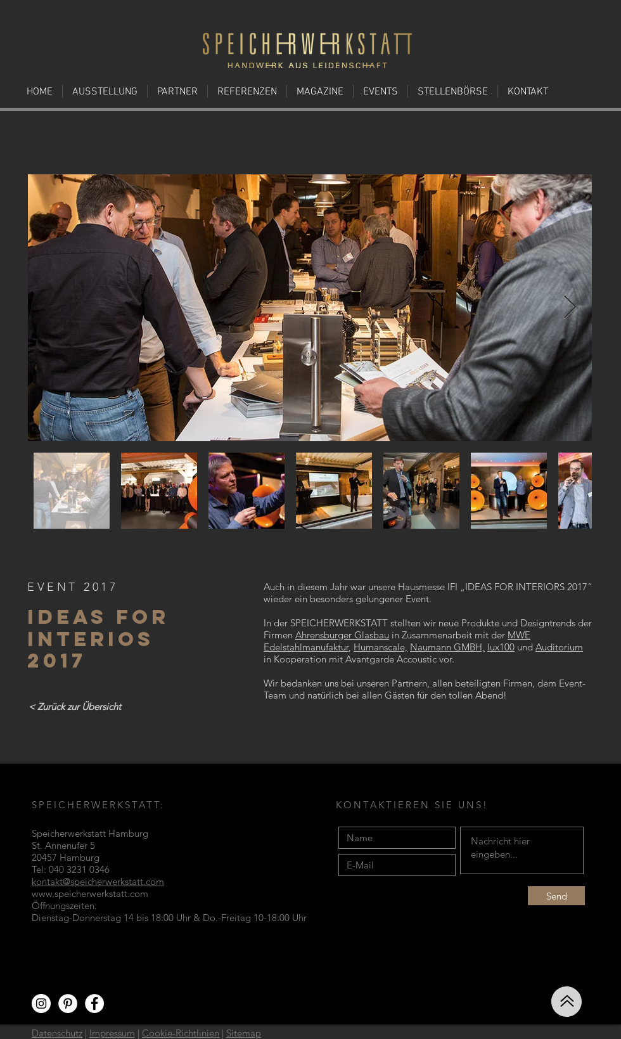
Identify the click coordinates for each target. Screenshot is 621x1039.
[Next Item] (570, 307)
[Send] (556, 895)
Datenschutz (57, 1033)
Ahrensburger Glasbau (342, 635)
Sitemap (243, 1033)
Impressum (112, 1033)
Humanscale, (380, 647)
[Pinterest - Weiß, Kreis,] (67, 1003)
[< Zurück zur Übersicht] (74, 706)
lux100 (501, 647)
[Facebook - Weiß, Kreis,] (94, 1003)
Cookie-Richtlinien (180, 1033)
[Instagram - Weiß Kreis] (41, 1003)
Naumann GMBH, (447, 647)
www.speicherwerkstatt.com (90, 893)
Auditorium (559, 647)
